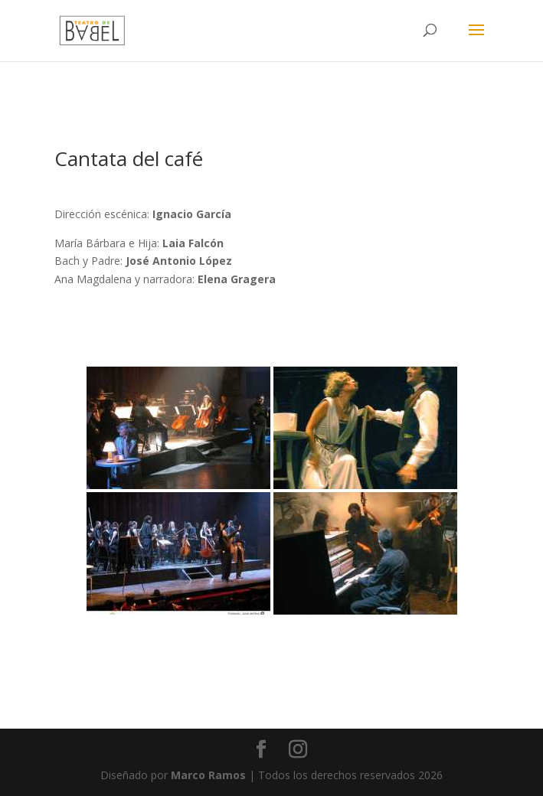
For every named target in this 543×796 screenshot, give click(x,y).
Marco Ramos (208, 775)
